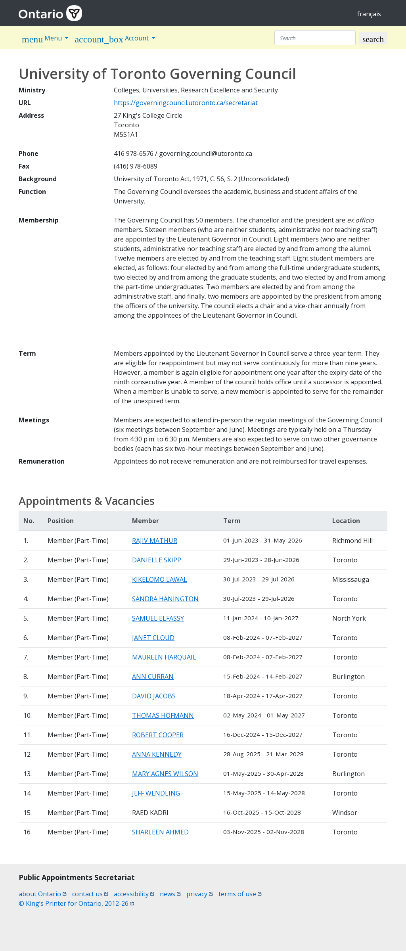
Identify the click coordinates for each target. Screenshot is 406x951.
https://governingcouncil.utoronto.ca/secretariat (186, 102)
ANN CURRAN (153, 676)
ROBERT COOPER (158, 735)
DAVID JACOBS (154, 696)
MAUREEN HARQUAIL (164, 657)
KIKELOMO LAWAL (159, 579)
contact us (90, 894)
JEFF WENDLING (156, 793)
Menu (42, 39)
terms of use (240, 894)
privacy (199, 894)
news (170, 894)
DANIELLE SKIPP (156, 560)
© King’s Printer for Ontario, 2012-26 (76, 903)
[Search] (315, 37)
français (369, 14)
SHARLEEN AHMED (160, 832)
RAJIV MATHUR (154, 540)
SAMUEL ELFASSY (158, 618)
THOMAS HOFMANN (163, 715)
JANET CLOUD (153, 637)
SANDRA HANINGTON (165, 598)
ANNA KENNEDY (157, 754)
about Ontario (43, 894)
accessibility (134, 894)
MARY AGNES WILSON (165, 773)
